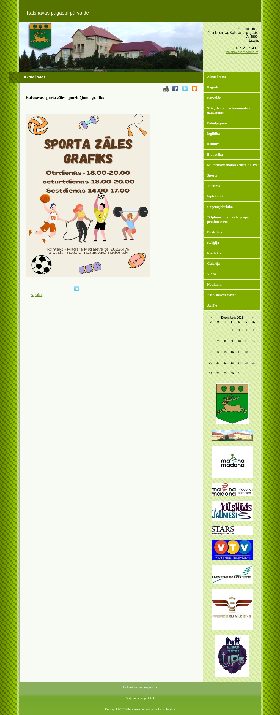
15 (225, 351)
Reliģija (213, 242)
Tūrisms (213, 186)
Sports (212, 175)
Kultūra (213, 144)
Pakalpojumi (217, 123)
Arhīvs (212, 305)
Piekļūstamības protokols (140, 698)
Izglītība (213, 133)
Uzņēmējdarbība (220, 207)
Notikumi (214, 284)
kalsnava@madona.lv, (242, 52)
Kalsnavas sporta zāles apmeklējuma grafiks (65, 97)
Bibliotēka (215, 154)
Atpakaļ (37, 295)
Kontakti (214, 253)
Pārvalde (214, 98)
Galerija (213, 263)
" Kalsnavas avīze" (221, 295)
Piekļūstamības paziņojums (140, 687)
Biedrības (214, 232)
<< (210, 318)
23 (232, 362)
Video (211, 274)
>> (253, 318)
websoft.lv (169, 709)
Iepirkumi (215, 196)
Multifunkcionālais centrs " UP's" (233, 165)
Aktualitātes (216, 77)
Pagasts (213, 87)
